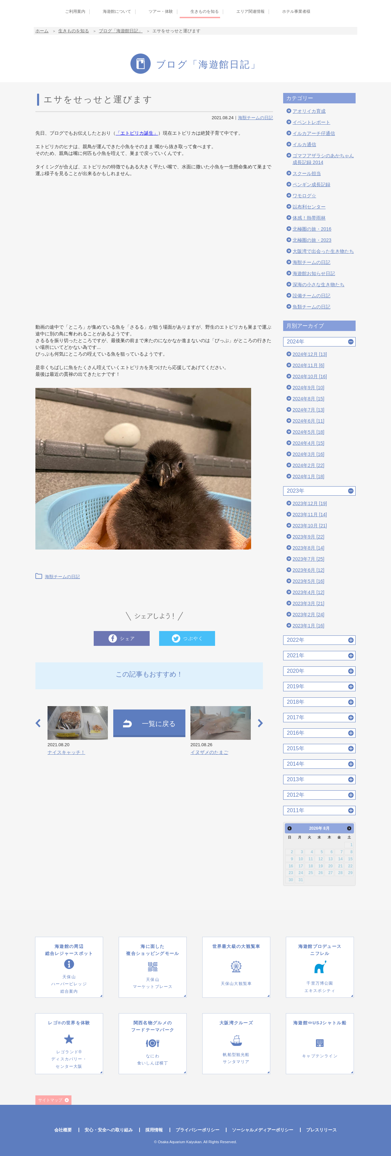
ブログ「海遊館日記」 (121, 30)
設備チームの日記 (311, 295)
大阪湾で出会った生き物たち (323, 251)
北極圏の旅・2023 (312, 240)
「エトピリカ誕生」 (137, 133)
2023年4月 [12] (308, 592)
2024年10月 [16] (310, 376)
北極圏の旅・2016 (312, 229)
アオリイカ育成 (309, 111)
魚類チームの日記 (311, 306)
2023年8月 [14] (308, 548)
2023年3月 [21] (308, 603)
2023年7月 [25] (308, 559)
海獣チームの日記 (255, 117)
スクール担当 (307, 173)
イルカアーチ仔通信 (314, 133)
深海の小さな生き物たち (318, 284)
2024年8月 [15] (308, 398)
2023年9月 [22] (308, 536)
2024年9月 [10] (308, 387)
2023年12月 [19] (310, 503)
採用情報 (154, 1129)
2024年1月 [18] (308, 476)
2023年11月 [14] (310, 514)
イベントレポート (311, 122)
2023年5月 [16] (308, 581)
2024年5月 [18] (308, 432)
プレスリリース (321, 1129)
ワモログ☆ (304, 195)
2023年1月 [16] (308, 625)
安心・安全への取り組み (109, 1129)
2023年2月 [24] (308, 614)
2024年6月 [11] (308, 421)
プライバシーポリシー (197, 1129)
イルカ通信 (304, 144)
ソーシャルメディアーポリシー (262, 1129)
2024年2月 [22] (308, 465)
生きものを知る (73, 30)
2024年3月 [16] (308, 454)
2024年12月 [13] (310, 354)
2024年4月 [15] (308, 443)
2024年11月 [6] (308, 365)
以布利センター (309, 206)
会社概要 (63, 1129)
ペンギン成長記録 (311, 184)
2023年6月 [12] (308, 570)
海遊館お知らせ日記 (314, 273)
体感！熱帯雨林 (309, 218)
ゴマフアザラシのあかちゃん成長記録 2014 (323, 159)
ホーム (42, 30)
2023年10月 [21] (310, 525)
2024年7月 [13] (308, 409)
